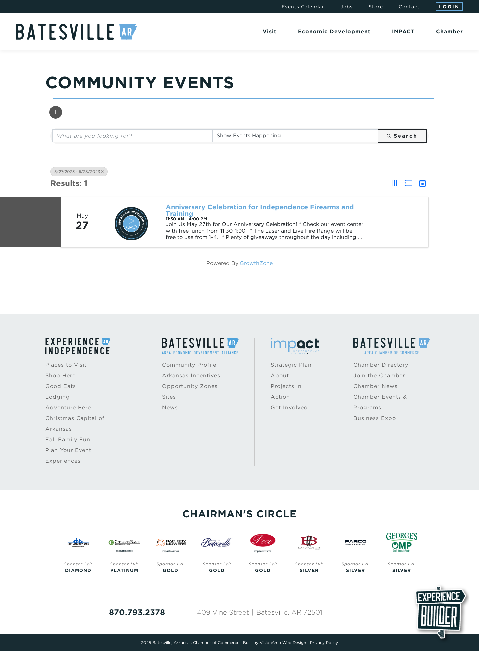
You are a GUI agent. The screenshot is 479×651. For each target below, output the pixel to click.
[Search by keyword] (132, 135)
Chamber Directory (380, 365)
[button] (55, 112)
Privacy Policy (324, 642)
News (170, 407)
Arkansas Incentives (191, 375)
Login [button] (449, 6)
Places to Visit (66, 365)
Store (376, 6)
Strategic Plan (291, 365)
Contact (409, 6)
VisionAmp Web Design (283, 642)
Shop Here (60, 375)
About (280, 375)
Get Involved (289, 407)
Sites (169, 397)
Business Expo (374, 418)
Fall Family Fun (67, 439)
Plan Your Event (68, 450)
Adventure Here (68, 407)
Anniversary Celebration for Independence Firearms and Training (260, 210)
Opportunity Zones (190, 386)
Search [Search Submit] (402, 136)
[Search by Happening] (295, 135)
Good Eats (60, 386)
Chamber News (375, 386)
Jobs (346, 6)
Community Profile (189, 365)
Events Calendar (303, 6)
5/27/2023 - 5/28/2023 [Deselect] (79, 171)
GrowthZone (256, 263)
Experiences (62, 461)
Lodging (57, 397)
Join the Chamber (379, 375)
